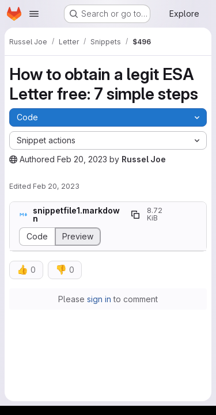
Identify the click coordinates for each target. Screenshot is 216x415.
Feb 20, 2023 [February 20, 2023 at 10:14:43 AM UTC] (56, 186)
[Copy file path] (135, 215)
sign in (99, 299)
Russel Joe (144, 159)
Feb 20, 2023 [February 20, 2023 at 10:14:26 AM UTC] (82, 159)
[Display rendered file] (78, 236)
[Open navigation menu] (34, 14)
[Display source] (37, 236)
